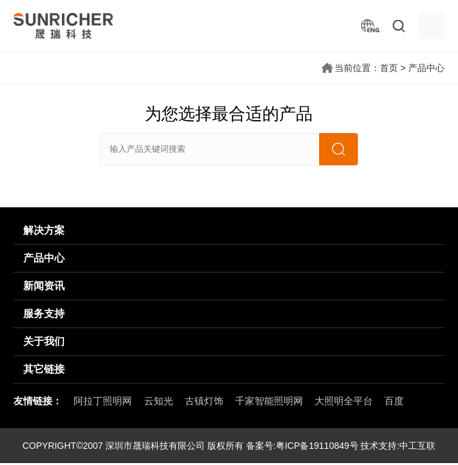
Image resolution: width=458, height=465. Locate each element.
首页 (389, 68)
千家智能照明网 (269, 400)
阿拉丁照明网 (103, 400)
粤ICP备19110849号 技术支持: (337, 445)
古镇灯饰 (204, 400)
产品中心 (426, 68)
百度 (394, 400)
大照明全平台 (344, 400)
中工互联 (417, 445)
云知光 (158, 400)
